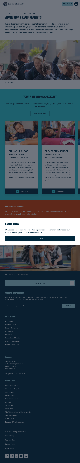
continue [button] (40, 238)
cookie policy (38, 232)
